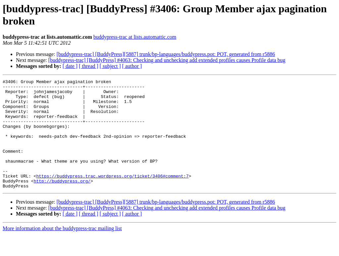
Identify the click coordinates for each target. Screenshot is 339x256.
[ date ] (70, 66)
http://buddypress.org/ (62, 202)
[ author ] (132, 66)
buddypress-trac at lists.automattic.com (134, 37)
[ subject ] (110, 66)
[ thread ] (88, 66)
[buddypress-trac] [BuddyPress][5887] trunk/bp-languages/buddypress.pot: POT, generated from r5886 (166, 54)
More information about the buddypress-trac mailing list (62, 250)
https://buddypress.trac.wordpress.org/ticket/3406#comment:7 (112, 196)
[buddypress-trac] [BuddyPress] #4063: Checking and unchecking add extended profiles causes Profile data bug (166, 60)
